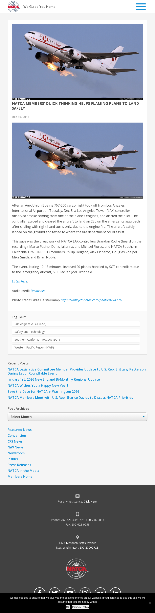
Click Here (90, 501)
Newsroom (16, 453)
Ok (67, 607)
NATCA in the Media (23, 470)
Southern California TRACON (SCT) (37, 339)
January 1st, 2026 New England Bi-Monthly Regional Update (54, 379)
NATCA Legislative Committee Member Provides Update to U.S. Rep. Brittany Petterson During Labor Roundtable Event (77, 371)
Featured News (20, 429)
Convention (17, 435)
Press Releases (19, 465)
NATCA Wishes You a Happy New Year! (38, 385)
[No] (150, 603)
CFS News (15, 441)
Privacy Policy (80, 607)
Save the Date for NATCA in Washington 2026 (43, 391)
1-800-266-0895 (93, 520)
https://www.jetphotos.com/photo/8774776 (91, 300)
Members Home (20, 476)
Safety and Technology (30, 332)
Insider (13, 459)
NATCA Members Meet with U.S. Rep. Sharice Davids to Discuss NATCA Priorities (71, 397)
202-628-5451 (70, 520)
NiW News (15, 447)
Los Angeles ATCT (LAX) (30, 324)
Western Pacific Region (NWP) (34, 347)
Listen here (19, 281)
